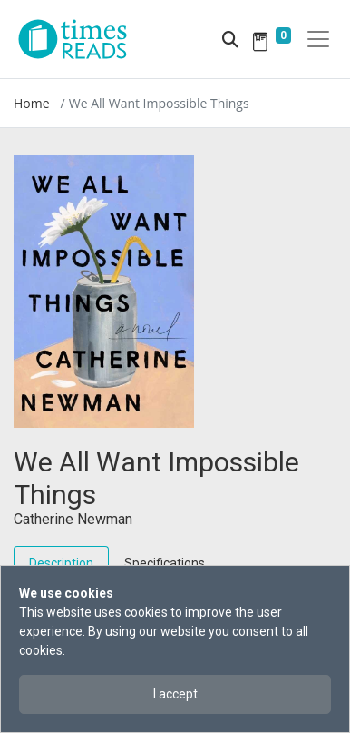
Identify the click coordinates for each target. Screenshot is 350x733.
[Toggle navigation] (318, 39)
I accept (175, 694)
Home (32, 103)
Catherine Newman (73, 519)
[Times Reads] (79, 39)
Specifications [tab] (164, 563)
